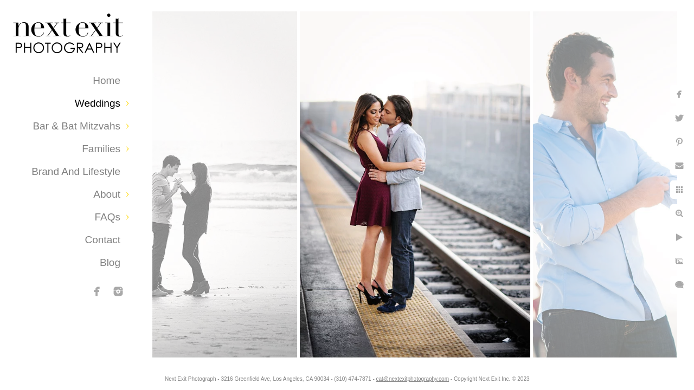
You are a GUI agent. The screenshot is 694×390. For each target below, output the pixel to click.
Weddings (97, 103)
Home (106, 80)
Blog (110, 262)
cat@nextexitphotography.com (421, 376)
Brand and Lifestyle (75, 171)
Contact (102, 239)
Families (101, 148)
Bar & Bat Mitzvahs (76, 126)
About (106, 194)
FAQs (107, 217)
